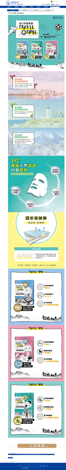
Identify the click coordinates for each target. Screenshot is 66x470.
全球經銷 (31, 6)
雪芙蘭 (25, 464)
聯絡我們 (38, 6)
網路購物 (46, 6)
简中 (59, 1)
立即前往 (47, 466)
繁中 (54, 1)
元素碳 (33, 464)
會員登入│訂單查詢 (24, 454)
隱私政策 (32, 454)
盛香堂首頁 (7, 461)
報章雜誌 (48, 10)
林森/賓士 (44, 464)
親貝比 (37, 464)
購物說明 (36, 454)
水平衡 (29, 464)
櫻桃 (40, 464)
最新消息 (23, 6)
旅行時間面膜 (13, 453)
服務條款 (29, 454)
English (56, 1)
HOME (21, 464)
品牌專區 (16, 6)
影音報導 (36, 10)
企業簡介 (9, 6)
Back (10, 457)
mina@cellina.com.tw (36, 466)
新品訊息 (13, 10)
